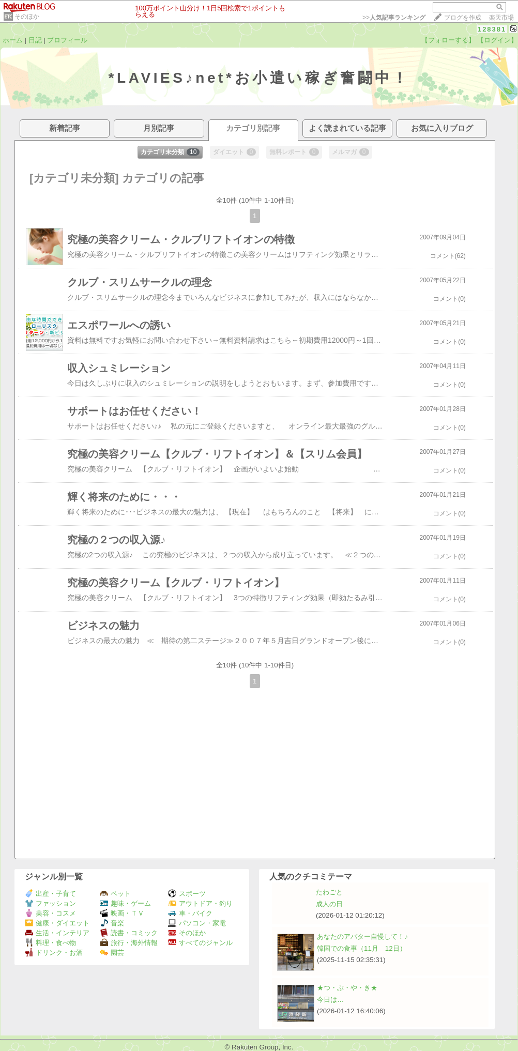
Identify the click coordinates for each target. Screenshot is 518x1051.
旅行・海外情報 (129, 943)
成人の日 (329, 904)
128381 (492, 29)
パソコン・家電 (197, 923)
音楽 (112, 923)
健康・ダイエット (57, 923)
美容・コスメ (50, 913)
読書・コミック (129, 933)
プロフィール (67, 40)
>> (393, 17)
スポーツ (187, 893)
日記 (35, 40)
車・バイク (190, 913)
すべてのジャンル (200, 943)
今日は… (330, 999)
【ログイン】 (497, 40)
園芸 (112, 952)
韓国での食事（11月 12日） (361, 948)
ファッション (50, 903)
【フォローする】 (448, 40)
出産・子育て (50, 893)
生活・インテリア (57, 933)
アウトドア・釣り (200, 903)
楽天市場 (501, 17)
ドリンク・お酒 (54, 952)
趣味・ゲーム (125, 903)
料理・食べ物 (50, 943)
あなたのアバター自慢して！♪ (362, 936)
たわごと (329, 892)
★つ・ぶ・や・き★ (347, 988)
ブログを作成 (462, 17)
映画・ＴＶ (122, 913)
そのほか (26, 16)
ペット (115, 893)
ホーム (13, 40)
